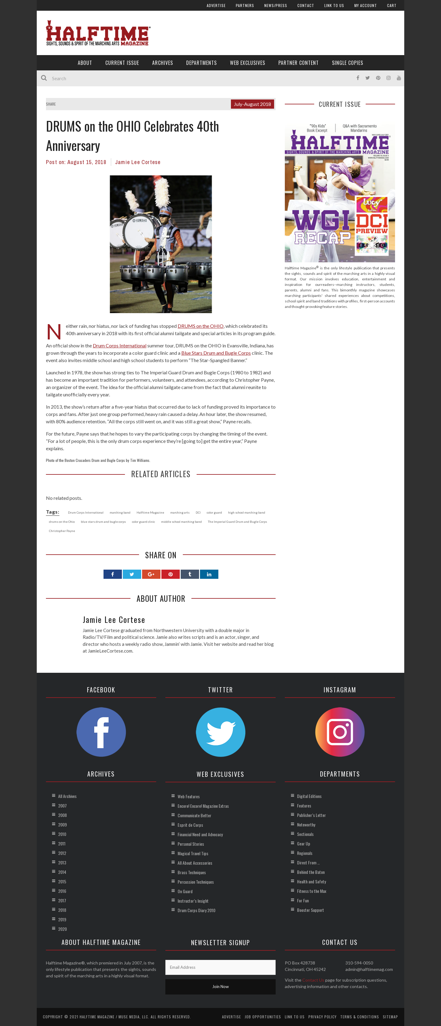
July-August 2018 (252, 104)
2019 (62, 919)
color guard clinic (143, 521)
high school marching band (246, 512)
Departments (201, 62)
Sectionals (305, 834)
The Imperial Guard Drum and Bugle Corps (237, 521)
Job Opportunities (263, 1016)
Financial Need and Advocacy (200, 834)
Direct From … (308, 862)
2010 (62, 834)
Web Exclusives (247, 62)
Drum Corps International (119, 345)
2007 (62, 805)
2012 (62, 853)
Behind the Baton (311, 872)
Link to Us (334, 5)
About (85, 62)
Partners (245, 5)
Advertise (216, 5)
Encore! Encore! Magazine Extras (203, 806)
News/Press (275, 5)
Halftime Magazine (150, 512)
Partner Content (298, 62)
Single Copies (347, 62)
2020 (62, 929)
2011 (62, 843)
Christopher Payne (62, 531)
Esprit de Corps (190, 825)
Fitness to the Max (311, 891)
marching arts (180, 512)
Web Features (189, 796)
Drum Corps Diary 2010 (196, 910)
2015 (62, 881)
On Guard (185, 891)
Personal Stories (191, 844)
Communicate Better (194, 815)
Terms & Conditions (359, 1016)
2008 (62, 815)
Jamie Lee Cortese (137, 162)
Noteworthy (306, 824)
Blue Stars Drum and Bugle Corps (216, 353)
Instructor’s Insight (193, 900)
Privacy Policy (322, 1016)
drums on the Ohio (62, 521)
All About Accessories (195, 862)
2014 (62, 872)
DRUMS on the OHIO (201, 326)
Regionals (304, 853)
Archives (162, 62)
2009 (62, 824)
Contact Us (313, 980)
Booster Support (310, 910)
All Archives (67, 796)
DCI (198, 512)
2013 (62, 862)
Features (304, 805)
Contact (305, 5)
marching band (120, 512)
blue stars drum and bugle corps (103, 521)
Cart (392, 5)
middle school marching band (181, 521)
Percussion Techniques (196, 881)
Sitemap (390, 1016)
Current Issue (122, 62)
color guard (214, 512)
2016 (62, 891)
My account (365, 5)
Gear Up (303, 843)
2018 (62, 910)
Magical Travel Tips (193, 853)
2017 (62, 900)
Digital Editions (309, 796)
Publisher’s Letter (311, 815)
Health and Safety (311, 881)
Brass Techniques (192, 872)
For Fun (303, 900)
